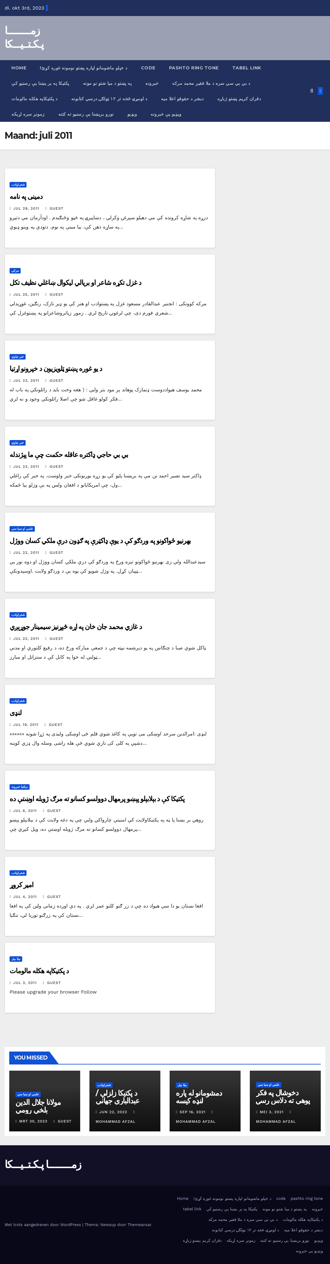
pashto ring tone (194, 68)
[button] (311, 91)
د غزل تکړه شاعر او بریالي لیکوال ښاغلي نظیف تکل (75, 282)
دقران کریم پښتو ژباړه (239, 98)
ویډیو (132, 114)
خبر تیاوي (17, 356)
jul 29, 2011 (26, 208)
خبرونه (152, 83)
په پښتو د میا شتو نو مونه (107, 83)
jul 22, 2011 (26, 552)
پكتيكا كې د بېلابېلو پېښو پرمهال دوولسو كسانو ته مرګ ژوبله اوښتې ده (97, 799)
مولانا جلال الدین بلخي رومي (38, 1106)
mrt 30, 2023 (33, 1121)
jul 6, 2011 (25, 811)
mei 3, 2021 (271, 1112)
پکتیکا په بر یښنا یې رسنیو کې (40, 83)
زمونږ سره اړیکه (28, 114)
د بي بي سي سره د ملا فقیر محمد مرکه (211, 83)
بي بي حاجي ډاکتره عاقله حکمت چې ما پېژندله (69, 455)
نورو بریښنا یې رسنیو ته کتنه (86, 114)
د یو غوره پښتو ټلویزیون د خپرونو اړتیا (56, 368)
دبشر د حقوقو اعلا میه (182, 98)
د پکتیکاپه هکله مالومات (34, 98)
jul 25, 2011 (26, 294)
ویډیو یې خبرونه (166, 114)
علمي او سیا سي (22, 528)
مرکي (15, 270)
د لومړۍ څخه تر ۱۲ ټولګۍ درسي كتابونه (109, 98)
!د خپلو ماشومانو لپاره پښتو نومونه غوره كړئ (83, 68)
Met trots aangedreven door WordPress (43, 1224)
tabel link (246, 68)
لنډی (16, 713)
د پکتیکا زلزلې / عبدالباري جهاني (117, 1097)
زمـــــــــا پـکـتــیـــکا (43, 1164)
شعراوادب (18, 184)
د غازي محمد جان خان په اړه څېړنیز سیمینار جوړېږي (76, 627)
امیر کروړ (21, 885)
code (148, 68)
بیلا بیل (15, 959)
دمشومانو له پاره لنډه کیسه (199, 1097)
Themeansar (139, 1224)
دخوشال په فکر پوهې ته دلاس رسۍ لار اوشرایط (283, 1100)
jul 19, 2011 (26, 725)
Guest (54, 208)
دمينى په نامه (26, 196)
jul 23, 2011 (26, 380)
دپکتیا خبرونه (19, 786)
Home (18, 68)
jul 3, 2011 (25, 983)
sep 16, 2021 (192, 1112)
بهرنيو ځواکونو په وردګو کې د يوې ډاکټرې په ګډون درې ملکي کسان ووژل (100, 541)
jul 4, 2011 (25, 897)
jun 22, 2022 (113, 1112)
